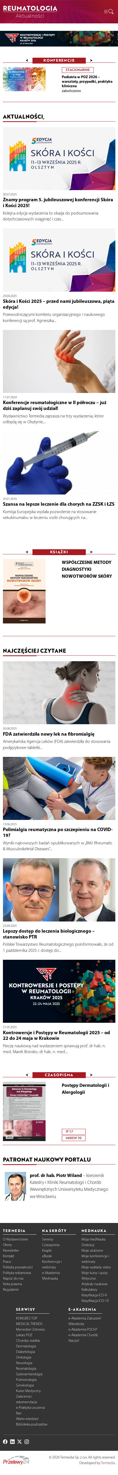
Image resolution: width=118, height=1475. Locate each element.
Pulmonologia (26, 1379)
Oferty (7, 1245)
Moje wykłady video (96, 1267)
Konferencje (59, 60)
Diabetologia (25, 1352)
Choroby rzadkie (28, 1340)
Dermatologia (26, 1346)
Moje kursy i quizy (95, 1273)
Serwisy (47, 1239)
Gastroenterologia (29, 1374)
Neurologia (24, 1363)
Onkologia (23, 1357)
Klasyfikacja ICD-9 (94, 1295)
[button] (108, 12)
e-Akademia (51, 1273)
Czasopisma (50, 1245)
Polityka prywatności (18, 1267)
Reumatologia (26, 1368)
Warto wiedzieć (27, 1419)
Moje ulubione (92, 1250)
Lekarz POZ (24, 1335)
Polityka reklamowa (17, 1273)
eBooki (47, 1256)
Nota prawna (12, 1284)
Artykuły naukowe (95, 1284)
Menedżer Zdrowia (30, 1329)
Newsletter (11, 1250)
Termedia (108, 1463)
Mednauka (50, 1278)
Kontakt (8, 1256)
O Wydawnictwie (15, 1239)
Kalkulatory (89, 1289)
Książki (47, 1250)
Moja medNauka (93, 1239)
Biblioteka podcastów (31, 1424)
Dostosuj (88, 1245)
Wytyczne (89, 1278)
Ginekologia (25, 1385)
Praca (7, 1261)
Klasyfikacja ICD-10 (95, 1300)
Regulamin (11, 1289)
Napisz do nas (13, 1278)
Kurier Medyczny (28, 1391)
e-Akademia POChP (82, 1329)
